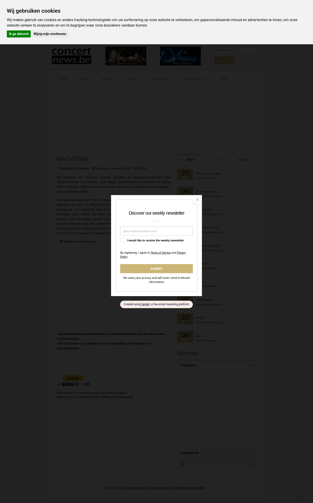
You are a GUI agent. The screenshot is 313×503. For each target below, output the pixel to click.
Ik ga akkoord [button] (18, 34)
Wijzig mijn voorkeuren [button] (50, 34)
